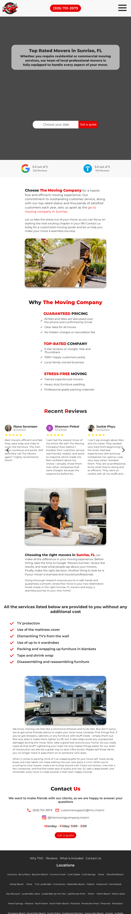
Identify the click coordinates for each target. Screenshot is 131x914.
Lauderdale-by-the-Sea (61, 894)
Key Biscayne (17, 894)
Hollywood (104, 885)
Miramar (47, 904)
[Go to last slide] (8, 450)
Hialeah (92, 885)
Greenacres (58, 885)
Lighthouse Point (85, 894)
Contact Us (96, 859)
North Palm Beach (80, 904)
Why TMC (34, 859)
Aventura (10, 875)
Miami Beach (113, 894)
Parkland (97, 904)
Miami (100, 894)
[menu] (122, 8)
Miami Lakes (16, 904)
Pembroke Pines (113, 904)
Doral (27, 885)
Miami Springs (33, 904)
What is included (72, 859)
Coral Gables (74, 875)
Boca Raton (22, 875)
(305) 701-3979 (65, 8)
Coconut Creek (57, 875)
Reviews (50, 859)
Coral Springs (90, 875)
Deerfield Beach (117, 875)
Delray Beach (13, 885)
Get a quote (88, 124)
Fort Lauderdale (41, 885)
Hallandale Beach (76, 885)
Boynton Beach (39, 875)
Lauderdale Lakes (36, 894)
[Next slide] (123, 450)
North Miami (61, 904)
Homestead (118, 885)
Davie (102, 875)
